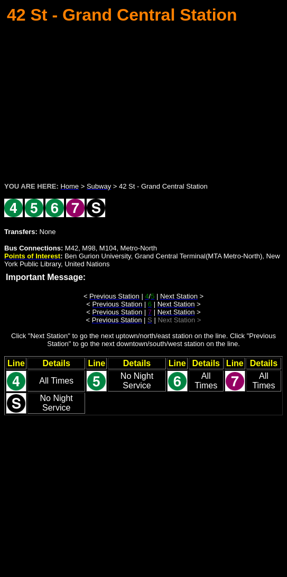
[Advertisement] (145, 100)
